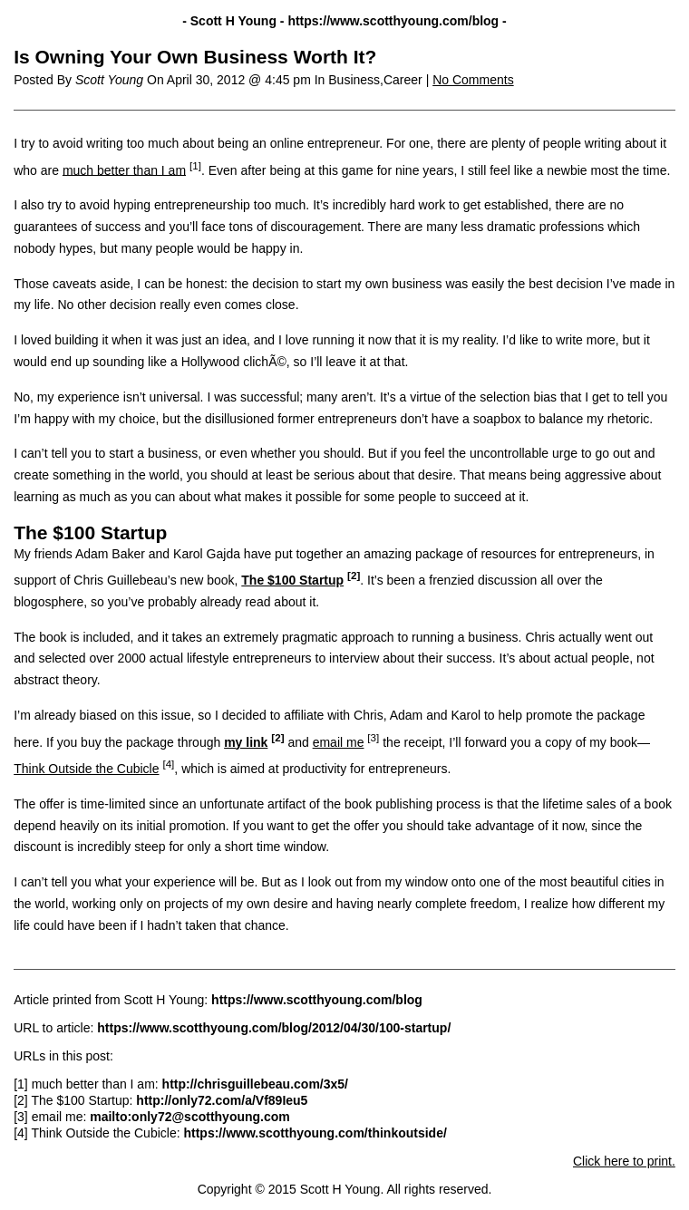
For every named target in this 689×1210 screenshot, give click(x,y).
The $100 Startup (292, 580)
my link (245, 742)
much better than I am (124, 169)
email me (338, 742)
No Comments (472, 80)
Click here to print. (624, 1161)
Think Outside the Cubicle (86, 768)
